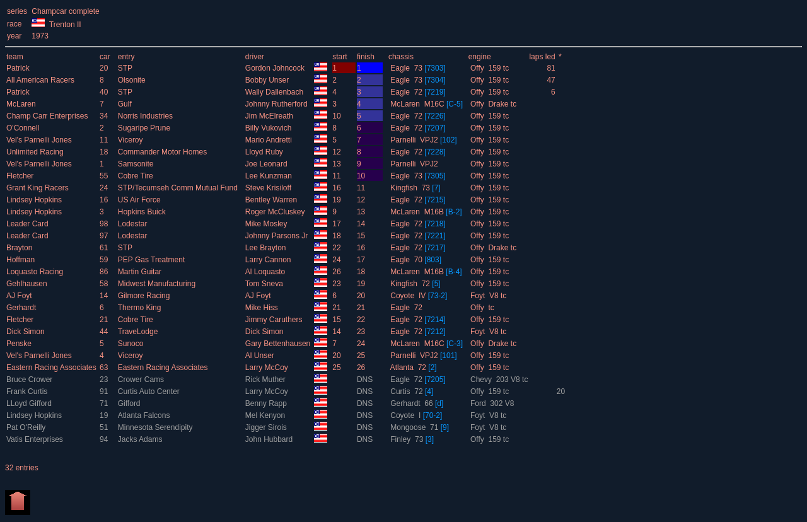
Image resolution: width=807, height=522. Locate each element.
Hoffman (21, 259)
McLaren (22, 104)
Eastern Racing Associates (52, 367)
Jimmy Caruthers (275, 319)
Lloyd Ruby (265, 152)
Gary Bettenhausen (279, 343)
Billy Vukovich (269, 128)
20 (561, 391)
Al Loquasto (266, 271)
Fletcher (21, 175)
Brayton (20, 247)
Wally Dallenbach (275, 92)
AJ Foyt (20, 295)
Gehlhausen (27, 283)
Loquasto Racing (35, 271)
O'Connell (24, 128)
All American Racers (41, 80)
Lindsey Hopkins (35, 199)
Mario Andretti (269, 140)
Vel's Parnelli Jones (40, 140)
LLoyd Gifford (30, 403)
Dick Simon (26, 331)
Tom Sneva (265, 283)
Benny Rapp (267, 403)
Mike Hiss (262, 307)
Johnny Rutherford (277, 104)
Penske (19, 343)
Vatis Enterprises (35, 439)
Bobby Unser (268, 80)
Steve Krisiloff (269, 187)
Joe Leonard (267, 164)
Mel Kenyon (266, 415)
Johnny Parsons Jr (277, 235)
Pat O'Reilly (27, 427)
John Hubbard (270, 439)
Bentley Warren (272, 199)
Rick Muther (266, 379)
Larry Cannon (269, 259)
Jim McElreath (270, 116)
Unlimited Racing (36, 152)
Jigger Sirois (267, 427)
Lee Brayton (266, 247)
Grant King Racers (38, 187)
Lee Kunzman (269, 175)
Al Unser (260, 355)
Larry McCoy (267, 367)
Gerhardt (22, 307)
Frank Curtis (28, 391)
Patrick (19, 68)
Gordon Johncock (275, 68)
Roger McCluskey (276, 211)
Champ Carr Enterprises (48, 116)
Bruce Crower (30, 379)
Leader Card (28, 223)
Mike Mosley (267, 223)
